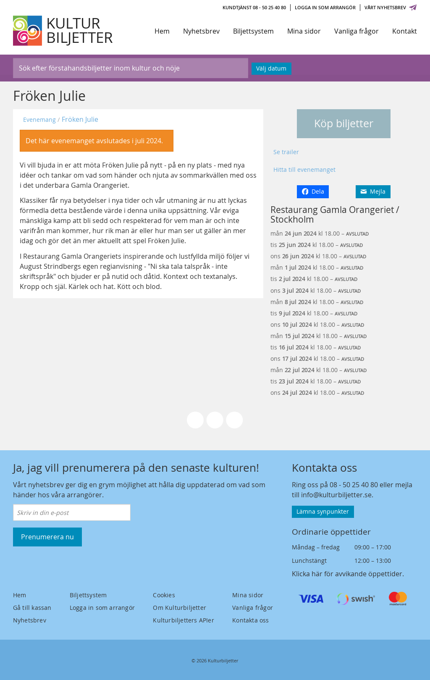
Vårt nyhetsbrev (390, 7)
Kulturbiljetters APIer (183, 620)
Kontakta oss (250, 620)
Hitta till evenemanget (304, 169)
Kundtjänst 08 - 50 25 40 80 (254, 7)
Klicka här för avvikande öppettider (347, 573)
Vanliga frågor (356, 31)
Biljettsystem (253, 31)
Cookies (164, 595)
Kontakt (404, 31)
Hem (162, 31)
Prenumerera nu (47, 536)
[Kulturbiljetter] (63, 30)
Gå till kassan (32, 608)
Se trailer (286, 152)
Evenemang (39, 119)
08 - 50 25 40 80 (354, 484)
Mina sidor (304, 31)
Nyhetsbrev (201, 31)
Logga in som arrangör (325, 7)
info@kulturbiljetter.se (336, 494)
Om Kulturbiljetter (179, 608)
